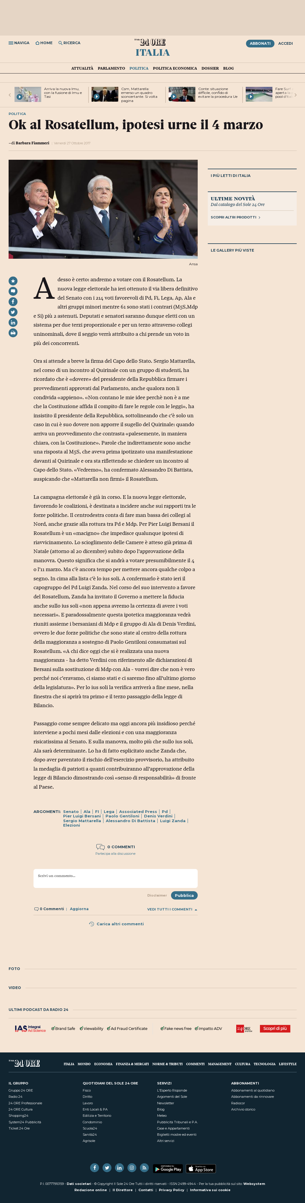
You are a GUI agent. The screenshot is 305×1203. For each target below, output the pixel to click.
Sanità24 (90, 1134)
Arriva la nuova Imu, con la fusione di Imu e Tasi (63, 93)
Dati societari (79, 1184)
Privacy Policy (171, 1190)
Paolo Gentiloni (122, 816)
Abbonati (260, 43)
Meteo (162, 1115)
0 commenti (115, 846)
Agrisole (89, 1141)
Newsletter (165, 1103)
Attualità (82, 68)
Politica (139, 68)
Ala (87, 811)
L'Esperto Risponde (172, 1090)
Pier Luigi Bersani (82, 816)
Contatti (145, 1190)
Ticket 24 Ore (19, 1128)
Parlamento (111, 68)
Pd (165, 811)
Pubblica (184, 895)
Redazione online (90, 1190)
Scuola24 (90, 1128)
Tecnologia (264, 1064)
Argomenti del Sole (172, 1097)
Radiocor (238, 1103)
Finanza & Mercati (132, 1064)
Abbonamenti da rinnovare (252, 1097)
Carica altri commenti (116, 923)
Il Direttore (123, 1190)
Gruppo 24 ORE (21, 1090)
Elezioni (71, 825)
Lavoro (88, 1103)
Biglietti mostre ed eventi (177, 1134)
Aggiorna (79, 909)
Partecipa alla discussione (115, 853)
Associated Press (138, 811)
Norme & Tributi (167, 1064)
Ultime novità (233, 198)
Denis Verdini (158, 816)
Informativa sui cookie (210, 1190)
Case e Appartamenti (173, 1128)
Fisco (87, 1090)
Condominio (92, 1122)
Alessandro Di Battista (130, 820)
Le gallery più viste (232, 250)
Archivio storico (243, 1109)
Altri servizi (165, 1141)
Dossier (210, 68)
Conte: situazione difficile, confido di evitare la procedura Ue (217, 93)
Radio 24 (16, 1097)
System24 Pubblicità (25, 1122)
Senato (71, 811)
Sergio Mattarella (82, 820)
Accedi (285, 43)
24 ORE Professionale (25, 1103)
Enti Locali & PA (95, 1109)
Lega (109, 811)
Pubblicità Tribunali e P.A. (177, 1122)
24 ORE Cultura (21, 1109)
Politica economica (175, 68)
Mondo (84, 1064)
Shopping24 (18, 1115)
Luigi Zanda (173, 820)
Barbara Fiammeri (32, 143)
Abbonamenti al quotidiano (252, 1090)
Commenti (195, 1064)
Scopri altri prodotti (235, 217)
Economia (103, 1064)
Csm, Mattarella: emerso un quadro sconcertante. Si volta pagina (139, 95)
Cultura (242, 1064)
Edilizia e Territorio (97, 1115)
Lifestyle (288, 1064)
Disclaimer (157, 895)
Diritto (87, 1097)
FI (97, 811)
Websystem (254, 1184)
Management (219, 1064)
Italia (152, 52)
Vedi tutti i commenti (172, 909)
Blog (228, 68)
